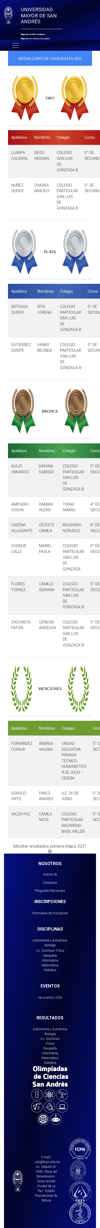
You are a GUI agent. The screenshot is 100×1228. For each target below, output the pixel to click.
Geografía (50, 956)
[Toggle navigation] (15, 45)
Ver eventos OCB (50, 997)
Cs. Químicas (45, 950)
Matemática (50, 965)
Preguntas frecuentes (50, 891)
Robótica (50, 970)
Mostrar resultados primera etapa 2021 (50, 848)
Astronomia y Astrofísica (50, 1029)
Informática (50, 960)
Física (60, 950)
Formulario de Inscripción (50, 913)
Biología (50, 945)
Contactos (50, 883)
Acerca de (50, 874)
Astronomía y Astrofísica (50, 940)
